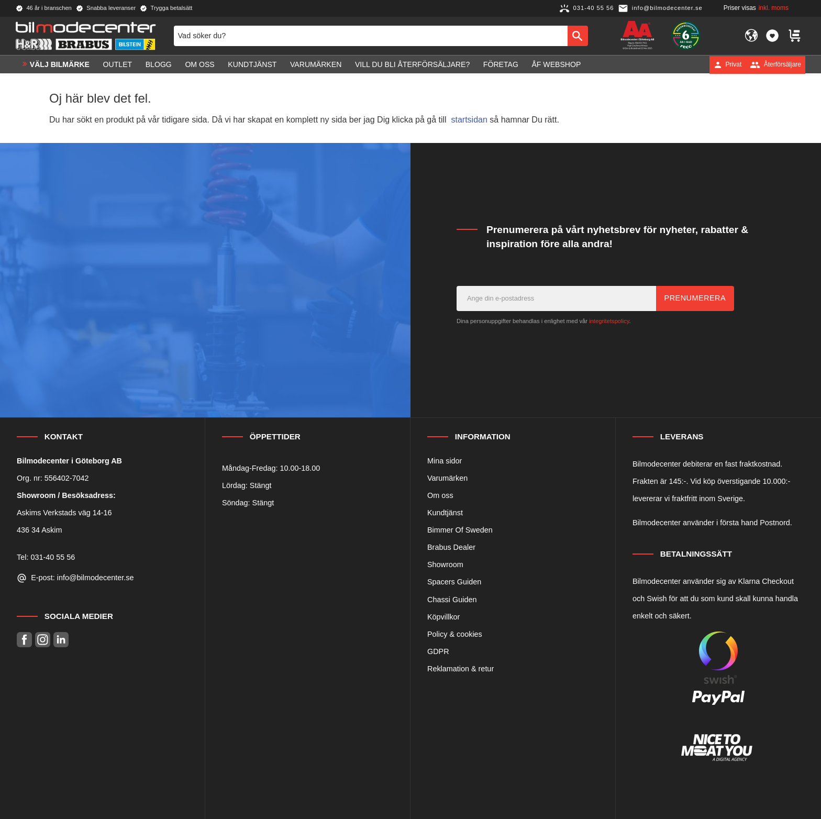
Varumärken (447, 478)
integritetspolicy (609, 321)
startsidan (469, 119)
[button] (772, 35)
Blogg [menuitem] (159, 64)
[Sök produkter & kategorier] (371, 35)
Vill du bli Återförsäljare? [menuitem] (412, 64)
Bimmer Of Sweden (460, 530)
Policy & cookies (454, 634)
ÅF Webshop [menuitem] (556, 64)
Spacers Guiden (454, 582)
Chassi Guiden (451, 599)
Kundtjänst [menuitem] (252, 64)
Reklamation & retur (460, 669)
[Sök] (578, 36)
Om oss (440, 495)
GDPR (438, 651)
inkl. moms (774, 8)
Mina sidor (444, 461)
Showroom (445, 564)
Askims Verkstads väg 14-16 (64, 512)
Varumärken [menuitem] (315, 64)
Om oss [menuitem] (199, 64)
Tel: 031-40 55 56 (46, 557)
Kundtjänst (445, 512)
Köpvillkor (443, 617)
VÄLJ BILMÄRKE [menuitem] (60, 64)
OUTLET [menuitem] (117, 64)
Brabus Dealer (451, 547)
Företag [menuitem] (500, 64)
